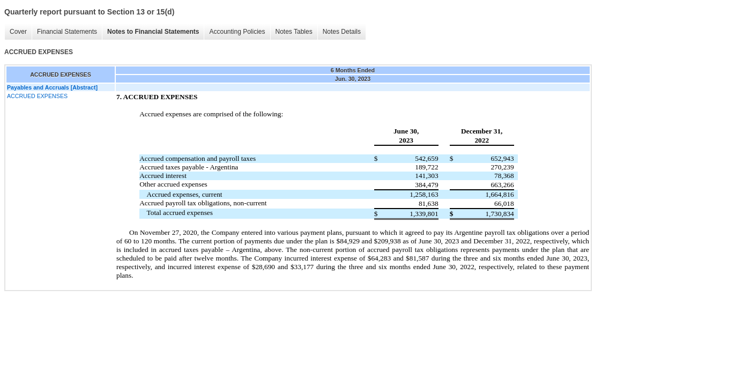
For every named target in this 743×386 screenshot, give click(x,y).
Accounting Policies (237, 31)
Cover (18, 31)
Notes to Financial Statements (153, 31)
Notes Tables (294, 31)
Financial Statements (67, 31)
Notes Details (342, 31)
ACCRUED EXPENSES (37, 96)
